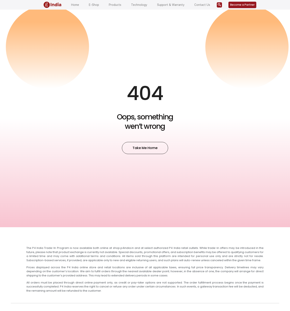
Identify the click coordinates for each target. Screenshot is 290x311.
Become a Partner (242, 5)
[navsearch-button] (219, 5)
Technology (139, 4)
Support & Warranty (171, 4)
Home (75, 4)
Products (115, 4)
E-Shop (94, 4)
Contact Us (202, 4)
